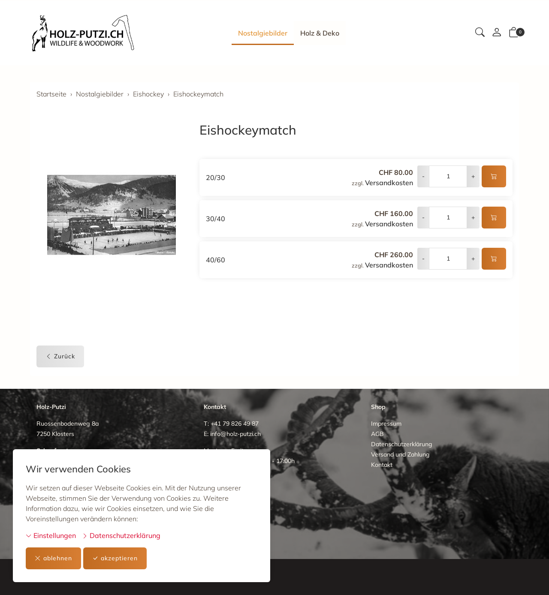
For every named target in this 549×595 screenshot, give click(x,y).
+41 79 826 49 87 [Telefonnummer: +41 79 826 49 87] (235, 423)
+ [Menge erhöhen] (473, 176)
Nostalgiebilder (262, 33)
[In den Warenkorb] (494, 176)
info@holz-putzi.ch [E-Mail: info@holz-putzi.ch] (235, 434)
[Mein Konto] (496, 33)
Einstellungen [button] (51, 535)
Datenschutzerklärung (121, 535)
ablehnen (53, 558)
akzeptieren (115, 558)
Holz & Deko (319, 33)
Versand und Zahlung (400, 454)
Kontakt (381, 465)
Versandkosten (389, 182)
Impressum (386, 423)
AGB (377, 434)
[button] (480, 33)
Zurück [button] (60, 356)
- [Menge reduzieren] (423, 176)
